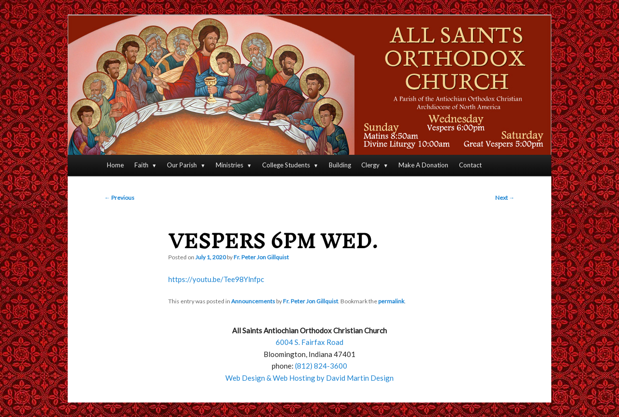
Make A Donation (423, 165)
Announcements (253, 301)
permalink (391, 301)
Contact (470, 165)
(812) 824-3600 (321, 365)
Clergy (370, 165)
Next (505, 197)
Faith (141, 165)
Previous (119, 197)
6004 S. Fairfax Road (309, 342)
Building (340, 165)
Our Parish (182, 165)
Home (115, 165)
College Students (286, 165)
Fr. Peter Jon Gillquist (261, 257)
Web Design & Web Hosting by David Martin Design (309, 377)
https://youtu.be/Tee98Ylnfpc (216, 279)
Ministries (229, 165)
